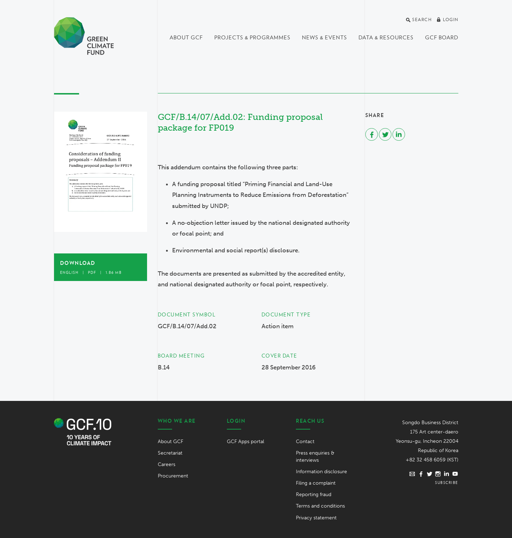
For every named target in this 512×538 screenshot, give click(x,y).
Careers (166, 464)
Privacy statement (316, 518)
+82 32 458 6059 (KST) (432, 460)
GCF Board (441, 37)
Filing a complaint (316, 483)
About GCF (186, 37)
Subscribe (446, 482)
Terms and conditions (320, 506)
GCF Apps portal (245, 441)
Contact (305, 441)
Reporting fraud (313, 494)
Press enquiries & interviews (315, 456)
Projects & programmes (252, 37)
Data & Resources (386, 37)
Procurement (173, 476)
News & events (324, 37)
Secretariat (170, 453)
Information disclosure (321, 472)
